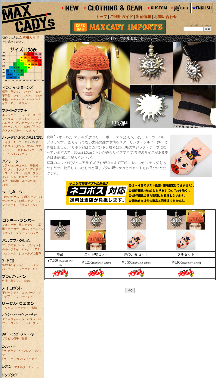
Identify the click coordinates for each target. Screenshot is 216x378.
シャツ (17, 95)
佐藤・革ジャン (12, 280)
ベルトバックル (17, 154)
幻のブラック (32, 126)
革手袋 (6, 95)
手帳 (5, 99)
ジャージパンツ (12, 126)
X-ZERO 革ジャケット (16, 265)
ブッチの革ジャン (13, 245)
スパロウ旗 (29, 180)
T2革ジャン (26, 200)
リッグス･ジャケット (15, 307)
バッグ (28, 91)
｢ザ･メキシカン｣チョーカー (19, 358)
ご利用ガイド (29, 37)
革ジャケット (10, 115)
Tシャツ (27, 249)
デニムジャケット (13, 319)
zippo (39, 95)
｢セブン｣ (30, 130)
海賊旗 (14, 180)
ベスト (31, 319)
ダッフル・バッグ (27, 232)
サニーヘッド (24, 296)
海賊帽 (34, 165)
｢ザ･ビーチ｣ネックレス (17, 350)
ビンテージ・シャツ (28, 122)
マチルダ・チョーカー (28, 367)
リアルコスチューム (14, 165)
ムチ (38, 91)
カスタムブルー (12, 130)
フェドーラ (9, 224)
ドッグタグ (23, 269)
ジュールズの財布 (30, 253)
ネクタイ (21, 169)
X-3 (35, 269)
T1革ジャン (29, 196)
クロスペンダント (13, 146)
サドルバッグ (26, 150)
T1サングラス (10, 196)
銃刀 (27, 173)
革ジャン (16, 91)
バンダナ (7, 169)
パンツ (28, 95)
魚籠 (24, 338)
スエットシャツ (26, 118)
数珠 (34, 307)
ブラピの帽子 (10, 338)
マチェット (17, 99)
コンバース (29, 292)
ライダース (29, 115)
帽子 (5, 91)
